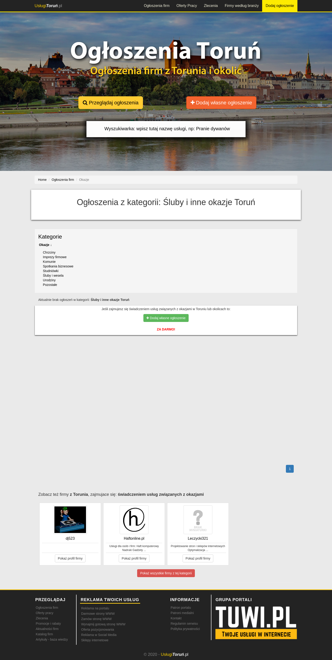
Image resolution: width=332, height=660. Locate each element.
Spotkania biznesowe (58, 266)
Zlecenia (211, 6)
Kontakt (176, 618)
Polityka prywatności (185, 629)
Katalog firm (44, 634)
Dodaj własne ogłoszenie (221, 103)
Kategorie (50, 236)
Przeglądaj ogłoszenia (110, 103)
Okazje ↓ (45, 245)
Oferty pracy (44, 613)
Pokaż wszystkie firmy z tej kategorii (166, 573)
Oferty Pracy (186, 6)
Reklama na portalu (95, 608)
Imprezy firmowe (55, 257)
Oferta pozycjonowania (97, 629)
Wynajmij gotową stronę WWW (103, 624)
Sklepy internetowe (94, 640)
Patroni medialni (182, 613)
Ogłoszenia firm (156, 6)
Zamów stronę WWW (96, 619)
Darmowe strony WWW (98, 613)
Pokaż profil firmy (70, 558)
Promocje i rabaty (48, 623)
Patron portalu (181, 607)
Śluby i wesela (53, 275)
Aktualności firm (47, 629)
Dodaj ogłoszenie (280, 6)
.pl (48, 5)
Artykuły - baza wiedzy (52, 639)
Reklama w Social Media (98, 635)
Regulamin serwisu (184, 623)
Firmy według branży (242, 6)
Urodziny (49, 280)
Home (42, 180)
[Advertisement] (166, 359)
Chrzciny (49, 252)
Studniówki (51, 271)
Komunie (49, 261)
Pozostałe (50, 285)
